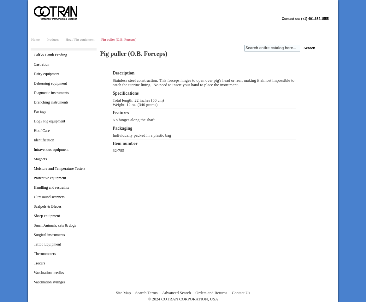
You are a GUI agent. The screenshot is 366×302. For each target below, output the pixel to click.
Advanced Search (176, 292)
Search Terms (146, 292)
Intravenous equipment (51, 149)
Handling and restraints (51, 187)
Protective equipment (50, 178)
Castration (41, 64)
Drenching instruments (51, 102)
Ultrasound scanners (49, 197)
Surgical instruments (49, 235)
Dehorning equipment (50, 83)
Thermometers (45, 254)
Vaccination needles (49, 272)
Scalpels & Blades (48, 206)
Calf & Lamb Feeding (50, 55)
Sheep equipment (47, 216)
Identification (44, 140)
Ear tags (40, 112)
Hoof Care (42, 130)
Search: (241, 48)
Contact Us (241, 292)
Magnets (40, 159)
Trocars (39, 263)
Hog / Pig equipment (80, 39)
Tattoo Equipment (47, 244)
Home (35, 39)
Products (53, 39)
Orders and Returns (211, 292)
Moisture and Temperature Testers (60, 168)
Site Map (123, 292)
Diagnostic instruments (51, 93)
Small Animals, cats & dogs (55, 225)
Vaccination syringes (49, 282)
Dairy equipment (46, 74)
